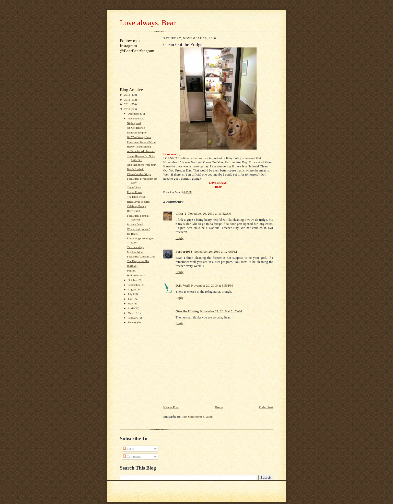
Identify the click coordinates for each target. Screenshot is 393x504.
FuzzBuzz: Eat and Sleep (141, 141)
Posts (128, 448)
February (133, 317)
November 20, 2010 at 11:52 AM (210, 213)
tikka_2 (181, 213)
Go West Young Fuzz (139, 137)
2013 (127, 94)
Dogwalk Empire (137, 132)
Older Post (266, 407)
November (134, 118)
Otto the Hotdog (187, 311)
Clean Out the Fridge (139, 174)
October (133, 279)
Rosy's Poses (134, 192)
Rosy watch (133, 210)
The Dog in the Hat (138, 261)
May (131, 303)
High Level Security (138, 201)
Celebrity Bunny (136, 206)
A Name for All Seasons (141, 151)
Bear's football (135, 169)
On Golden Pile (136, 127)
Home (219, 407)
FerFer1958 (184, 251)
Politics (131, 270)
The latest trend (136, 196)
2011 (127, 104)
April (131, 308)
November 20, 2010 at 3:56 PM (212, 285)
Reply (179, 238)
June (131, 298)
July (130, 294)
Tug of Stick (134, 187)
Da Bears (132, 233)
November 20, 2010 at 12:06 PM (215, 251)
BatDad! (132, 265)
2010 (127, 108)
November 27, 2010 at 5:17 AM (221, 311)
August (132, 289)
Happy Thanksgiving (139, 146)
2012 (127, 99)
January (132, 322)
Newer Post (171, 407)
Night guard (134, 123)
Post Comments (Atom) (197, 417)
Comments (132, 456)
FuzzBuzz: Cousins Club (141, 256)
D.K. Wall (183, 285)
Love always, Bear (148, 23)
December (134, 113)
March (132, 312)
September (134, 284)
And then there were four (141, 164)
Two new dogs (135, 247)
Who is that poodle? (138, 228)
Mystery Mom (135, 251)
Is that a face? (135, 224)
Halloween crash (136, 275)
